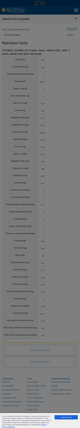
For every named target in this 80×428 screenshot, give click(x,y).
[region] (40, 420)
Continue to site (66, 417)
